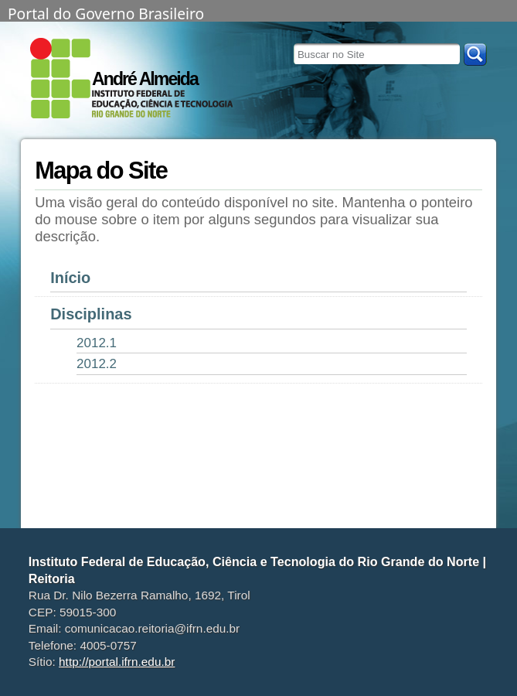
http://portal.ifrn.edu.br (117, 661)
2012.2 (97, 364)
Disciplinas (90, 313)
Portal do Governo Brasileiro (106, 12)
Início (70, 277)
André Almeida (145, 79)
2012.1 (97, 343)
